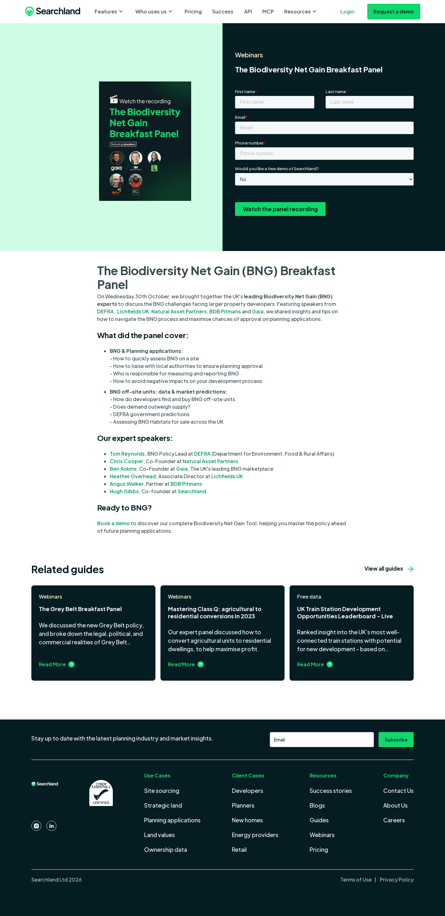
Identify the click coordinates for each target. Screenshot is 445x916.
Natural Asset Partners (210, 461)
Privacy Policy (396, 879)
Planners (243, 805)
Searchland (191, 491)
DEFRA (105, 311)
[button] (110, 11)
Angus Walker (127, 483)
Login (347, 11)
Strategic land (163, 805)
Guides (319, 820)
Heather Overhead (133, 476)
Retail (239, 849)
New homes (247, 820)
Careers (394, 820)
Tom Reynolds (127, 453)
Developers (247, 790)
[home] (52, 12)
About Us (395, 805)
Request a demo (394, 11)
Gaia (258, 311)
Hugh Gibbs (124, 491)
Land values (159, 834)
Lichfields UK (133, 311)
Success (222, 11)
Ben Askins (123, 468)
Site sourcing (161, 790)
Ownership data (165, 849)
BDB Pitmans (225, 311)
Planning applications (172, 820)
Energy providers (255, 834)
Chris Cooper (126, 461)
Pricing (193, 11)
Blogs (317, 805)
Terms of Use (356, 879)
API (248, 11)
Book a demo (113, 523)
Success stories (331, 790)
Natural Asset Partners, (180, 311)
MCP (268, 11)
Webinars (322, 834)
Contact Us (398, 790)
